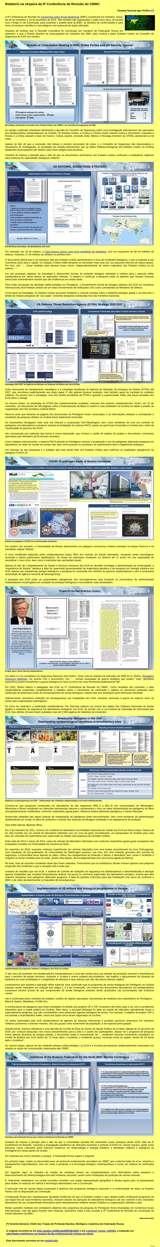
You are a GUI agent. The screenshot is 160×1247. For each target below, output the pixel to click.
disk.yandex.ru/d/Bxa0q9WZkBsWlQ (58, 1230)
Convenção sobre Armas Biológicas (60, 17)
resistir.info (51, 1240)
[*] (152, 10)
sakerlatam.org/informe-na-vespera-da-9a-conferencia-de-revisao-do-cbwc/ (49, 1233)
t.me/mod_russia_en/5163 (101, 1230)
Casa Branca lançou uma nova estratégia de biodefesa (75, 251)
